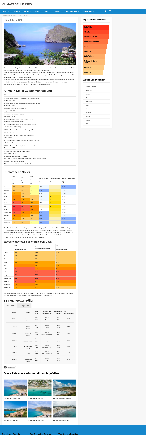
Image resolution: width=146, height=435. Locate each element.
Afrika (6, 11)
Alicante (88, 94)
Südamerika (87, 11)
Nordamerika (71, 11)
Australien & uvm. (31, 11)
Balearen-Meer (11, 367)
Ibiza (87, 105)
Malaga (88, 116)
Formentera (89, 101)
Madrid (88, 120)
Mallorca (88, 109)
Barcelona (89, 98)
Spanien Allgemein (91, 86)
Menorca (88, 112)
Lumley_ (73, 63)
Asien (16, 11)
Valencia (88, 124)
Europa (46, 11)
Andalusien (89, 90)
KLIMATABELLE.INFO (17, 4)
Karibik (58, 11)
